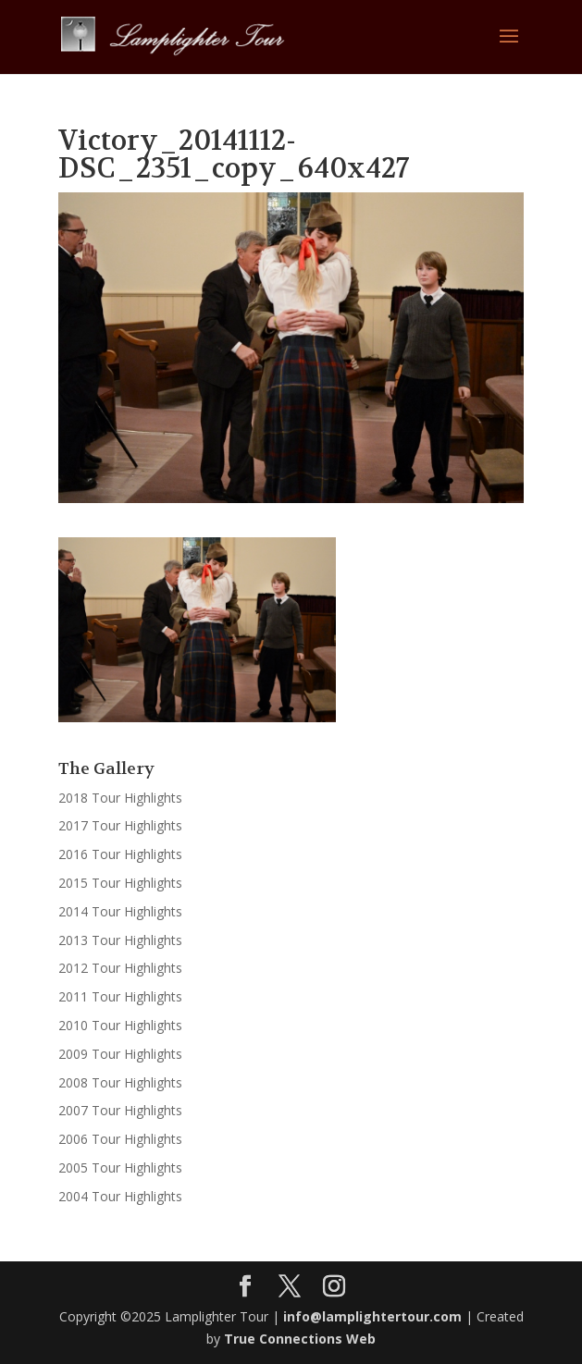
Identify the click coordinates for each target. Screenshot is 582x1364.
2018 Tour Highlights (120, 797)
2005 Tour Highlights (120, 1167)
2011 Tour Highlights (120, 996)
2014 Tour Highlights (120, 911)
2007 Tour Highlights (120, 1110)
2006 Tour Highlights (120, 1139)
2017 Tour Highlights (120, 825)
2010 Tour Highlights (120, 1025)
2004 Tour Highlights (120, 1196)
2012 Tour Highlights (120, 968)
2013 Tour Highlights (120, 940)
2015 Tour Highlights (120, 882)
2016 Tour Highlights (120, 854)
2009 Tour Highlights (120, 1054)
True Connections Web (300, 1338)
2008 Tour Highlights (120, 1082)
